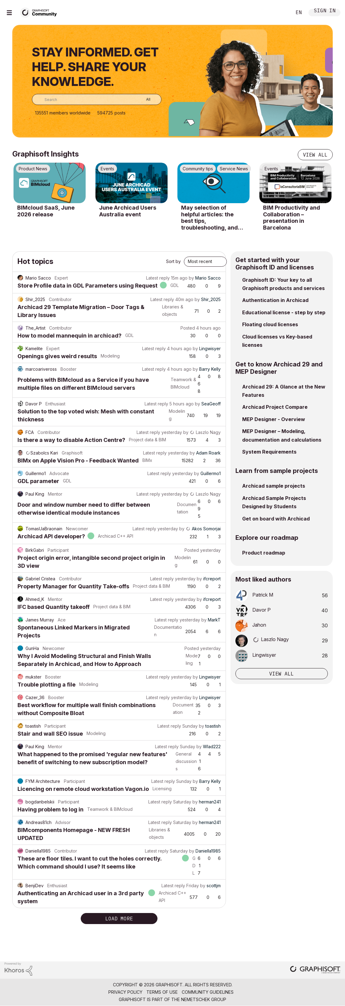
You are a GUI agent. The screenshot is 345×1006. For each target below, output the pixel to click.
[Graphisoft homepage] (315, 970)
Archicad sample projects (273, 486)
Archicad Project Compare (275, 407)
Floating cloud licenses (270, 324)
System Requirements (269, 452)
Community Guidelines (208, 992)
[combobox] (96, 99)
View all (315, 155)
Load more (119, 918)
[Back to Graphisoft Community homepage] (40, 11)
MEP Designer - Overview (273, 419)
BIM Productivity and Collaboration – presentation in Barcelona (291, 217)
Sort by (173, 261)
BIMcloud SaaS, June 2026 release (46, 211)
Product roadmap (263, 553)
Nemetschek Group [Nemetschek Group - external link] (203, 999)
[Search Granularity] (143, 99)
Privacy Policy (125, 992)
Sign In (324, 11)
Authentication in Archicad (275, 300)
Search (280, 12)
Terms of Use (162, 992)
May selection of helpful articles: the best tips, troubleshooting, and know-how (209, 217)
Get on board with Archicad (276, 519)
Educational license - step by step (283, 312)
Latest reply (158, 278)
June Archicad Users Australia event (127, 211)
